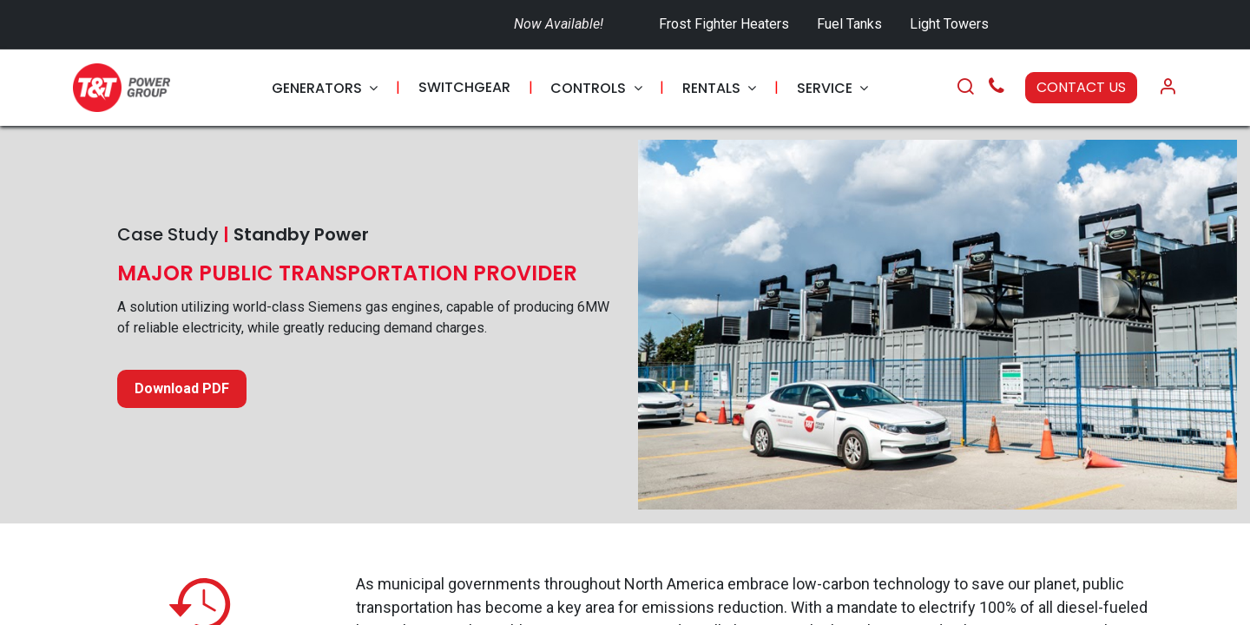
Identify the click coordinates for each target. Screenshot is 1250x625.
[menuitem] (324, 88)
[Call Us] (996, 88)
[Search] (965, 87)
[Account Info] (1167, 87)
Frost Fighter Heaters (724, 24)
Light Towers (949, 24)
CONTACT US (1081, 87)
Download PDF (182, 388)
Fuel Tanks (851, 24)
